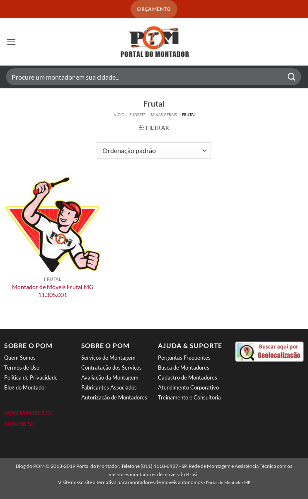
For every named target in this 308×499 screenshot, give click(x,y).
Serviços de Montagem (108, 357)
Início (118, 114)
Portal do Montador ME (228, 482)
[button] (11, 42)
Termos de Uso (21, 367)
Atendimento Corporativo (188, 387)
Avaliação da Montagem (109, 377)
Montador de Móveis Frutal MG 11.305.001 (52, 290)
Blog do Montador (25, 387)
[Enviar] (292, 77)
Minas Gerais (164, 114)
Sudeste (137, 114)
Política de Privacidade (31, 377)
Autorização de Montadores (114, 397)
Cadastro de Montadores (187, 377)
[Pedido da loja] (154, 150)
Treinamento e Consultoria (189, 397)
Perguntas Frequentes (184, 357)
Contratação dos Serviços (111, 367)
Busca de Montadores (183, 367)
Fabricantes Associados (109, 387)
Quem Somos (20, 357)
